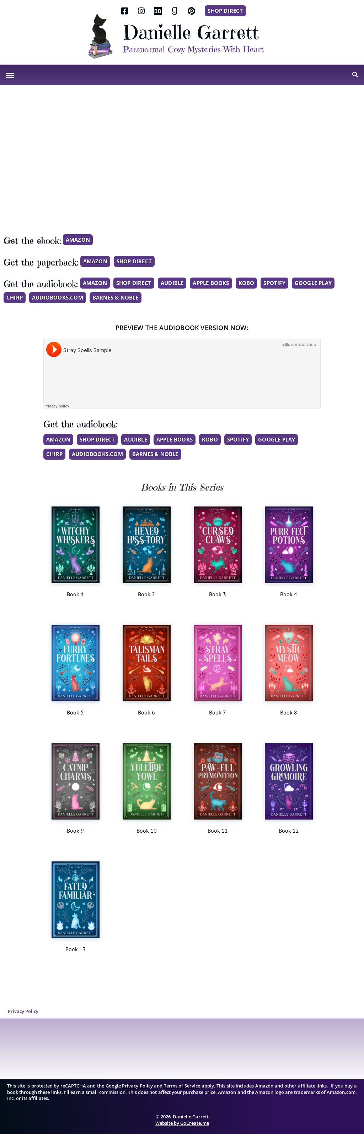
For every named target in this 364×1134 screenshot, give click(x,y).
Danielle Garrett (190, 32)
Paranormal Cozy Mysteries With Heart (193, 49)
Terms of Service (182, 1085)
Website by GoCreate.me (182, 1122)
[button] (10, 75)
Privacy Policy (22, 1011)
